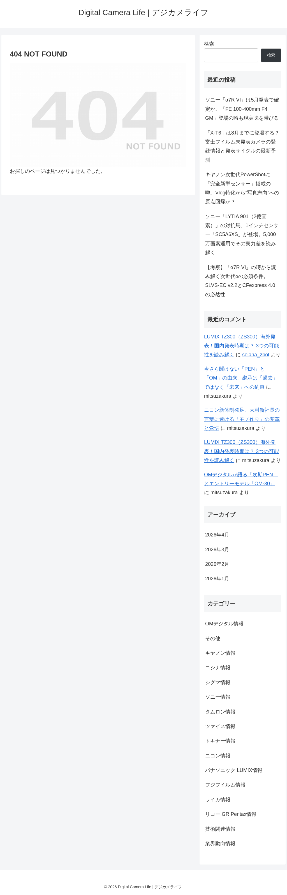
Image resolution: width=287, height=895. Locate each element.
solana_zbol (255, 354)
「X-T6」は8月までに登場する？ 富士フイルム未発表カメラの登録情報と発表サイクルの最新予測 (242, 146)
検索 (209, 44)
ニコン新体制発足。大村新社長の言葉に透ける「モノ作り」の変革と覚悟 (242, 419)
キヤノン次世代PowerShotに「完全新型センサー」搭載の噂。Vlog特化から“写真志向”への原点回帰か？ (242, 188)
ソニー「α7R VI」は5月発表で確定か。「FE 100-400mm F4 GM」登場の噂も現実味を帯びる (242, 109)
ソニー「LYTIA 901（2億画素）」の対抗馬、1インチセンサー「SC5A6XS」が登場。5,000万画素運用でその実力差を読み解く (242, 235)
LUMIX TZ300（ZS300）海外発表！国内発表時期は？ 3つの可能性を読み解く (241, 346)
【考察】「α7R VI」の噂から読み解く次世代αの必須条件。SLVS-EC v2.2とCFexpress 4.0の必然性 (240, 281)
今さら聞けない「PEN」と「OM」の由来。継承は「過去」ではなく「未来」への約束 (241, 378)
